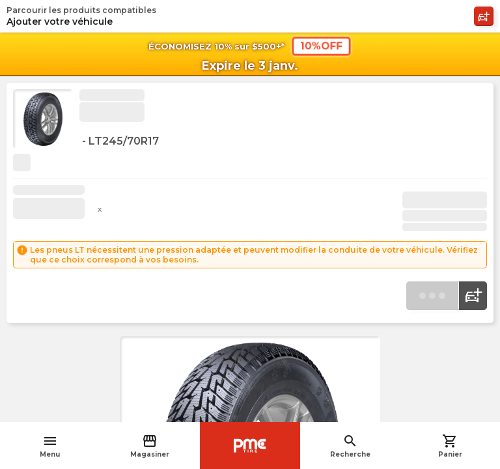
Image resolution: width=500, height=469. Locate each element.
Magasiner (149, 446)
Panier (450, 446)
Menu (50, 446)
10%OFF (321, 45)
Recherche (350, 446)
